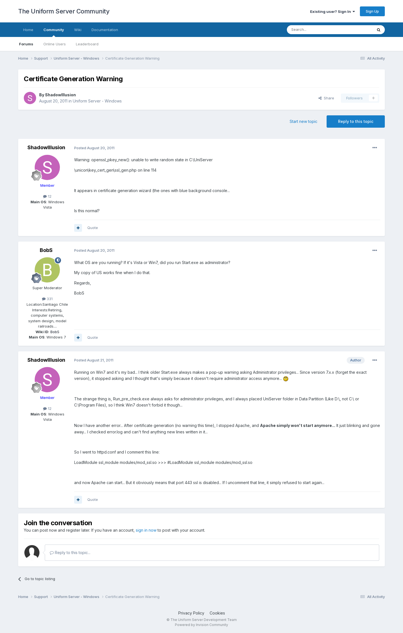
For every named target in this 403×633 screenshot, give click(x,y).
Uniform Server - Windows (97, 101)
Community (53, 32)
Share (326, 98)
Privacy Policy (191, 613)
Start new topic (303, 121)
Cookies (217, 613)
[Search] (315, 29)
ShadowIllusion (60, 94)
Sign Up (372, 11)
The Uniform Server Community (63, 11)
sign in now (146, 530)
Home (28, 29)
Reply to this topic (355, 121)
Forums (26, 44)
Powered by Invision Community (201, 625)
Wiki (77, 29)
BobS (46, 250)
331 (47, 298)
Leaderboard (87, 44)
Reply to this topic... (70, 552)
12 (47, 196)
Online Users (54, 44)
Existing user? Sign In (332, 11)
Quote (92, 227)
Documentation (105, 29)
